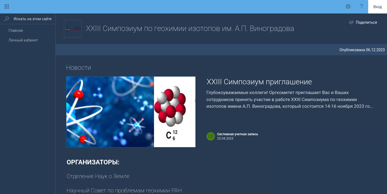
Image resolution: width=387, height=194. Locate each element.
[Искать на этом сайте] (34, 18)
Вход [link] (377, 7)
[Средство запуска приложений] (6, 6)
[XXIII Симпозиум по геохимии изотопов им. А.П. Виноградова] (72, 28)
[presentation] (130, 112)
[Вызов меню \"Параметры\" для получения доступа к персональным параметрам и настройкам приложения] (348, 6)
